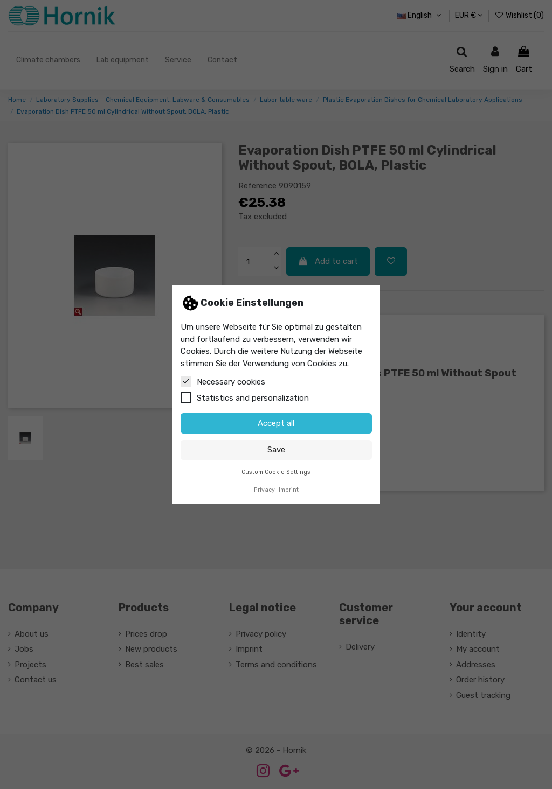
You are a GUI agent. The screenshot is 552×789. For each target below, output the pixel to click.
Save (276, 450)
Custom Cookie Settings (276, 472)
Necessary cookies (223, 381)
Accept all (276, 423)
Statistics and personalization (245, 397)
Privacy (264, 489)
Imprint (289, 489)
